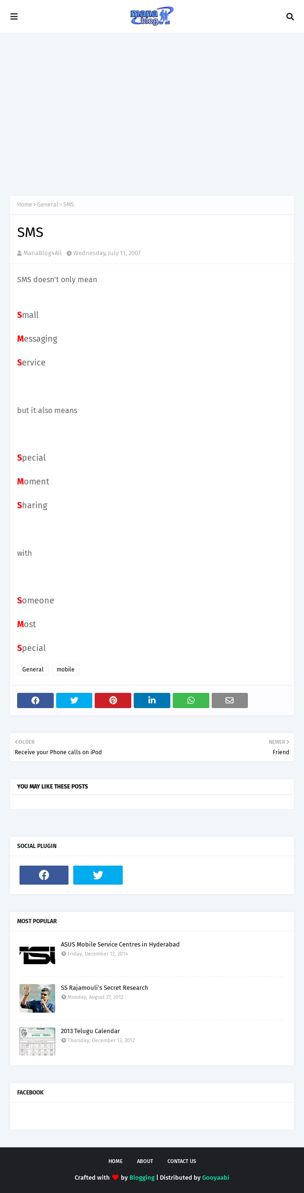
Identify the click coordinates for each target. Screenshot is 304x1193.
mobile (66, 669)
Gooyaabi (215, 1177)
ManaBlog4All (42, 252)
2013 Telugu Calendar (90, 1031)
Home (24, 204)
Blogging (142, 1177)
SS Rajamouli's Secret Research (104, 987)
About (145, 1161)
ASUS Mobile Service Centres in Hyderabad (120, 944)
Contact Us (181, 1161)
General (48, 204)
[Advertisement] (152, 114)
